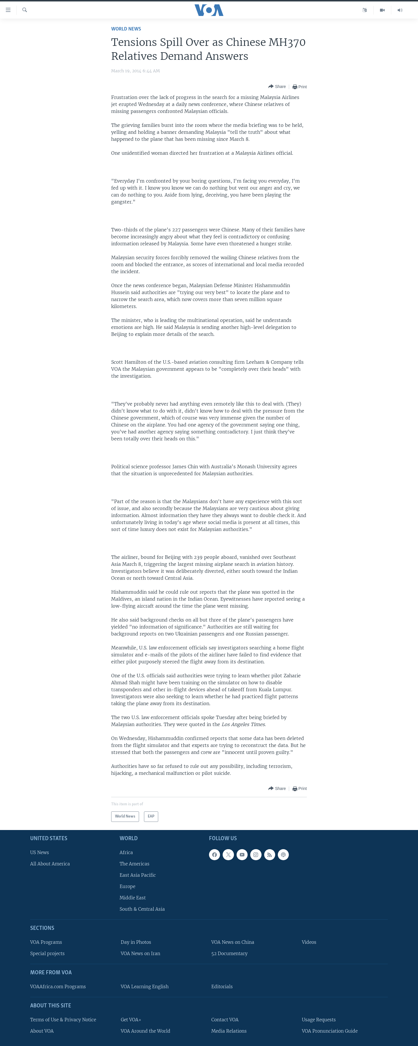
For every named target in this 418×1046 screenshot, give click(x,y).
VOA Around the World (145, 1031)
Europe (127, 886)
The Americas (134, 863)
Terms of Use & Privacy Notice (63, 1019)
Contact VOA (225, 1019)
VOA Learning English (145, 986)
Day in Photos (136, 942)
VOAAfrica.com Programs (58, 986)
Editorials (222, 986)
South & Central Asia (142, 909)
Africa (126, 852)
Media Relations (229, 1031)
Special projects (47, 953)
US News (39, 852)
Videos (309, 942)
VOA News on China (232, 942)
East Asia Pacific (138, 875)
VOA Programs (46, 942)
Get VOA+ (131, 1019)
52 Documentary (229, 953)
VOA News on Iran (140, 953)
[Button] (277, 86)
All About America (50, 863)
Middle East (133, 898)
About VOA (42, 1031)
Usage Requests (319, 1019)
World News (126, 29)
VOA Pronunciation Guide (330, 1031)
